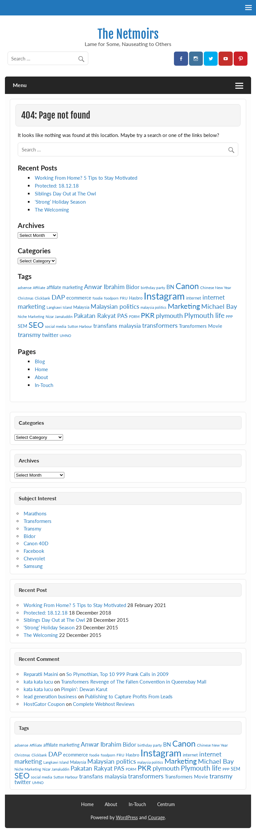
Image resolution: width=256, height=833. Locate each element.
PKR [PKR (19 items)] (148, 315)
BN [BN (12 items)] (170, 286)
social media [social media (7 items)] (55, 326)
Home (41, 369)
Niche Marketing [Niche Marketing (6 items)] (31, 316)
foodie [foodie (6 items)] (98, 298)
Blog (40, 361)
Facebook (34, 551)
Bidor (29, 536)
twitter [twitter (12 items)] (50, 334)
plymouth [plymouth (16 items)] (169, 315)
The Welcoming (52, 210)
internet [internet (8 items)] (193, 298)
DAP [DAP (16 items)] (58, 297)
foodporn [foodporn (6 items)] (111, 298)
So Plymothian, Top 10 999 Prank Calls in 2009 (117, 674)
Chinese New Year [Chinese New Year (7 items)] (215, 287)
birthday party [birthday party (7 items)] (153, 287)
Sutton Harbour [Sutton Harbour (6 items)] (80, 326)
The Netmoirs (128, 34)
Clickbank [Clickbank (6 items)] (42, 298)
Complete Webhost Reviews (104, 704)
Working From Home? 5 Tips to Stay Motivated (86, 178)
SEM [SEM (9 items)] (22, 326)
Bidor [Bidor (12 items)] (132, 286)
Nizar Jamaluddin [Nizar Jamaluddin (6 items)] (59, 316)
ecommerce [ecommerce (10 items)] (78, 298)
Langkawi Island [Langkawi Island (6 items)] (59, 307)
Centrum (166, 804)
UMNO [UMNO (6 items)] (65, 335)
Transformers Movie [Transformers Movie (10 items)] (200, 326)
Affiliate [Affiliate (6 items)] (39, 287)
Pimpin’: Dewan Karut (84, 689)
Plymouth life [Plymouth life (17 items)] (204, 315)
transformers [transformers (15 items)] (160, 325)
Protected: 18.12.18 (57, 186)
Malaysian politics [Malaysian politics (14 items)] (115, 306)
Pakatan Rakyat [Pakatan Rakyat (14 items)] (95, 315)
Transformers (38, 521)
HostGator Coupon (44, 704)
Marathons (35, 513)
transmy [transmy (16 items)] (29, 334)
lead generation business (50, 696)
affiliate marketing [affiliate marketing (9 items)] (65, 287)
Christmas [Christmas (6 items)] (25, 298)
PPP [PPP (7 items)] (229, 316)
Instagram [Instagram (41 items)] (164, 296)
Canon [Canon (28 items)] (187, 286)
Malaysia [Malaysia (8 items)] (81, 307)
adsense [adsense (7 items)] (25, 287)
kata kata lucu (38, 682)
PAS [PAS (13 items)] (122, 315)
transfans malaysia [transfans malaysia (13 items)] (117, 325)
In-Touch (44, 385)
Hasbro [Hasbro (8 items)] (135, 298)
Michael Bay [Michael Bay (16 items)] (219, 306)
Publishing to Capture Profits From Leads (129, 696)
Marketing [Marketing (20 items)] (184, 306)
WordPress (127, 817)
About (41, 377)
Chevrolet (34, 558)
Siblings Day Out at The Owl (65, 193)
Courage (156, 817)
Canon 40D (36, 543)
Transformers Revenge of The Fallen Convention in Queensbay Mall (133, 682)
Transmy (32, 528)
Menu (20, 85)
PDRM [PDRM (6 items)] (134, 316)
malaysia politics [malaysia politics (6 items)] (153, 307)
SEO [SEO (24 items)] (36, 324)
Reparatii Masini (41, 674)
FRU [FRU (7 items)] (124, 298)
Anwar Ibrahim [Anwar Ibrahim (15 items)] (104, 286)
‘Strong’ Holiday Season (60, 202)
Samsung (33, 566)
